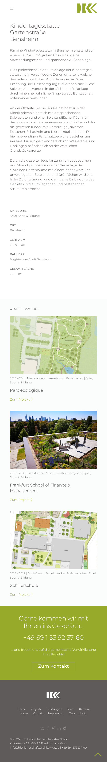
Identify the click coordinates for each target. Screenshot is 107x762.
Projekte (36, 709)
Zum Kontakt (53, 666)
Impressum (56, 713)
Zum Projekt (21, 399)
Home (21, 709)
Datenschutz (78, 713)
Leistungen (54, 709)
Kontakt (38, 713)
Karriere (84, 709)
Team (71, 709)
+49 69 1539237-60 (74, 747)
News (24, 713)
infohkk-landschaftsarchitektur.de (34, 747)
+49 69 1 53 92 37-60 (53, 637)
